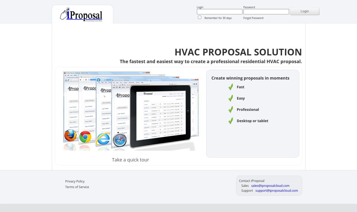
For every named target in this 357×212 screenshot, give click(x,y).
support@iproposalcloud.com (276, 190)
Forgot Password (253, 18)
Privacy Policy (75, 181)
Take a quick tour (130, 160)
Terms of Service (77, 187)
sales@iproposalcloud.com (270, 186)
